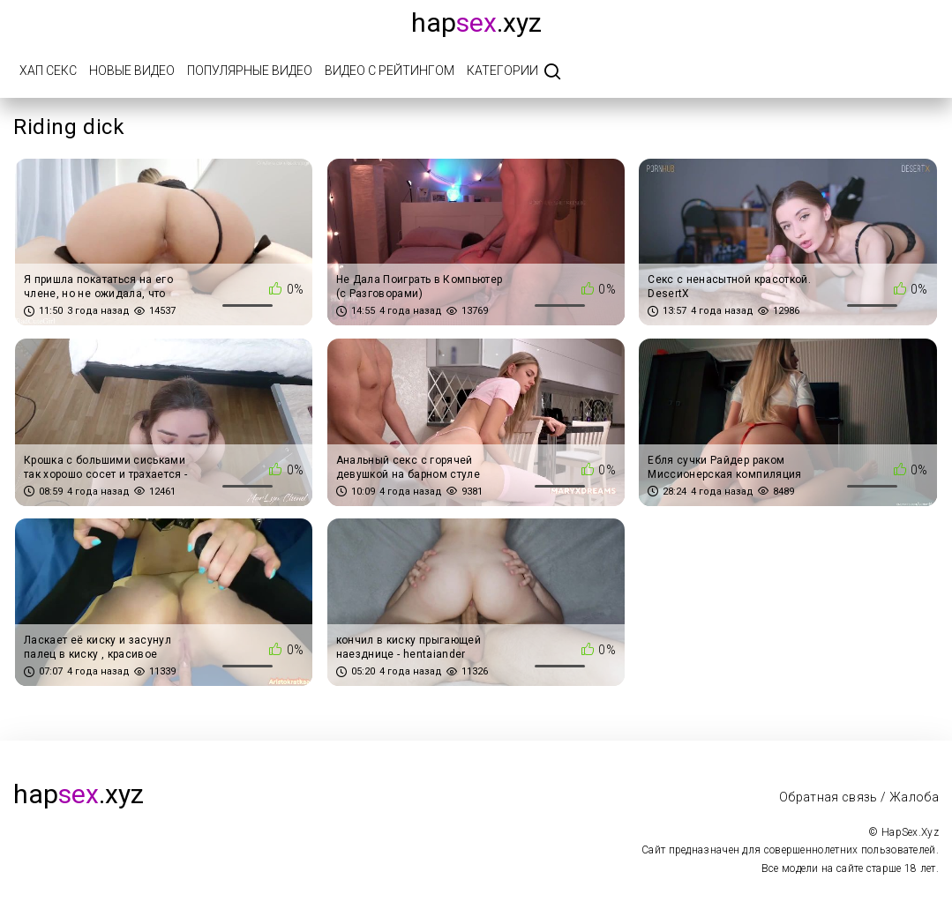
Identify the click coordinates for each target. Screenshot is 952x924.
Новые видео (132, 70)
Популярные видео (249, 70)
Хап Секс (48, 70)
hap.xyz (476, 22)
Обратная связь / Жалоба (859, 797)
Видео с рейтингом (389, 70)
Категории (502, 70)
